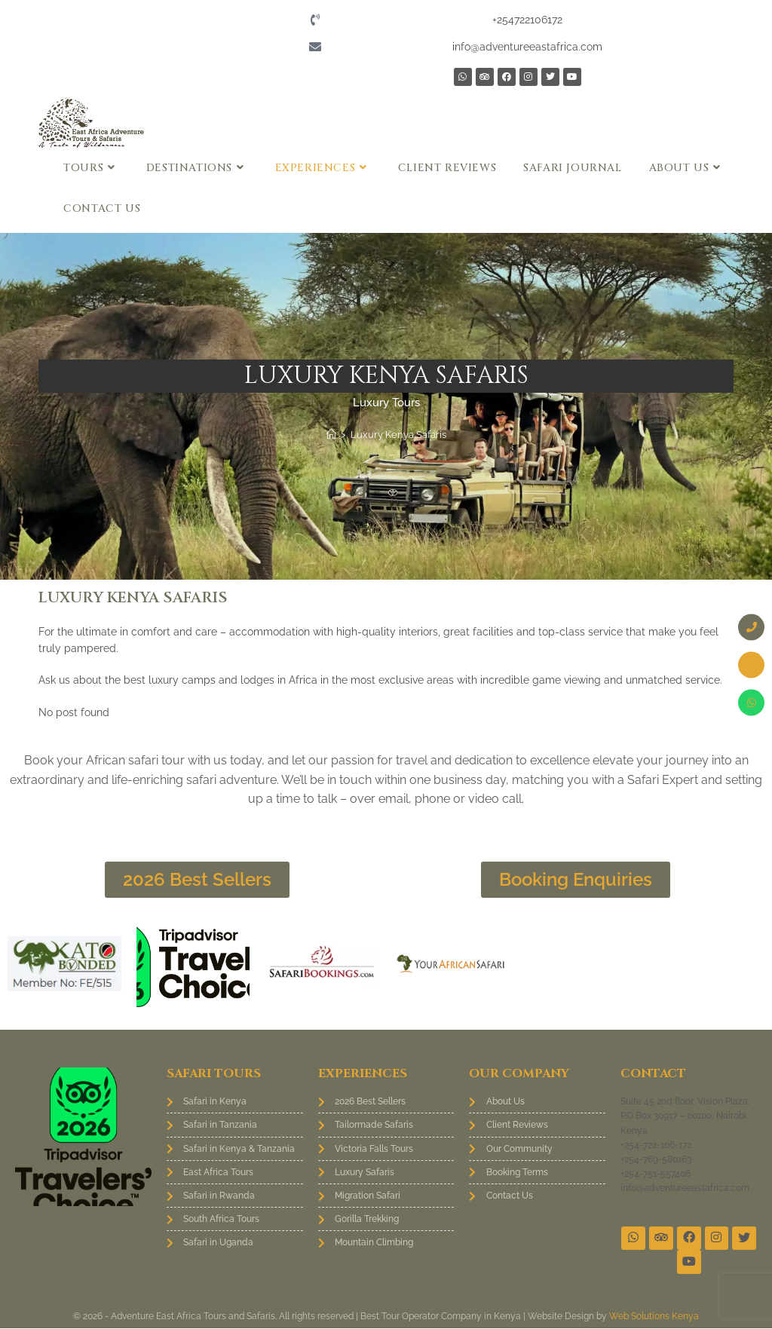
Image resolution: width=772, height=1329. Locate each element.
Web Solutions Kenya (654, 1317)
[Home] (331, 434)
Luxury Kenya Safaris (398, 434)
